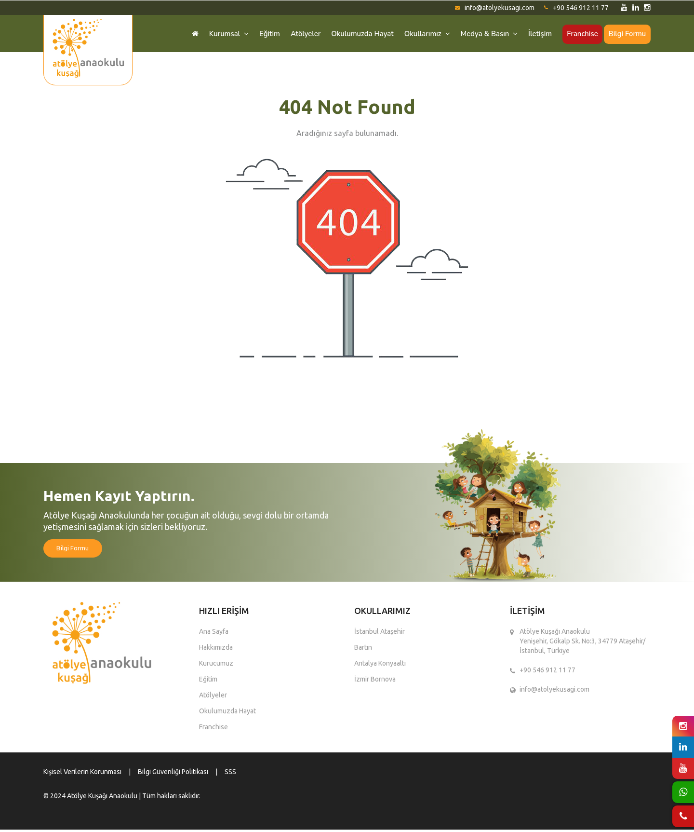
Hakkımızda (216, 650)
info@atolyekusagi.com (494, 8)
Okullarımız (423, 34)
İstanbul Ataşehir (379, 634)
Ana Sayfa (213, 634)
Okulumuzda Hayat (356, 34)
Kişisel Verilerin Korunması (82, 774)
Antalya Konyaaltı (380, 665)
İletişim (538, 34)
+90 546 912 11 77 (576, 8)
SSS (230, 774)
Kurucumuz (216, 665)
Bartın (363, 650)
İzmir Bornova (375, 681)
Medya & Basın (486, 34)
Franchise (581, 34)
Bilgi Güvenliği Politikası (173, 774)
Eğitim (262, 34)
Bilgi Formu (627, 34)
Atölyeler (299, 34)
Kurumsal (221, 34)
